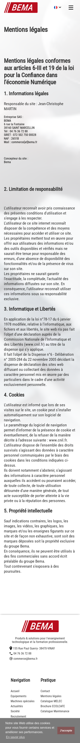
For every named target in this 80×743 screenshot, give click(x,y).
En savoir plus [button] (15, 737)
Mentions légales (51, 696)
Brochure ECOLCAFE (53, 706)
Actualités (17, 706)
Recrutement (18, 716)
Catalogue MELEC (51, 701)
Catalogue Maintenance (55, 711)
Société (15, 711)
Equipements (18, 696)
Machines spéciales (22, 701)
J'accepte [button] (66, 730)
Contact (45, 691)
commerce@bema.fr (24, 658)
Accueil (15, 691)
